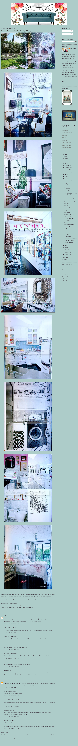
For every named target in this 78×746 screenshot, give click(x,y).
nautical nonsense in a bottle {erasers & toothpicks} (69, 234)
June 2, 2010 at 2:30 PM (11, 623)
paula (5, 662)
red (65, 222)
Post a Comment (4, 732)
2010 (64, 163)
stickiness (66, 203)
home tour (22, 607)
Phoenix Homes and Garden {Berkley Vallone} (16, 31)
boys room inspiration (69, 224)
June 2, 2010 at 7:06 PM (11, 677)
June (66, 178)
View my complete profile (69, 84)
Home (28, 734)
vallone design (29, 607)
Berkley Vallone (8, 596)
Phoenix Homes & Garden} (12, 603)
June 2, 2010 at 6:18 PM (11, 666)
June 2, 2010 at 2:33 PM (11, 632)
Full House (73, 48)
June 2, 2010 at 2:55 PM (11, 649)
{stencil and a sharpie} (69, 201)
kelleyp (5, 615)
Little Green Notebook (67, 273)
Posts (64, 30)
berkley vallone (10, 607)
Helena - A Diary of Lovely (10, 627)
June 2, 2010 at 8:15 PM (11, 687)
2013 (64, 156)
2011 (64, 161)
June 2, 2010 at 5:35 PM (11, 658)
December (67, 165)
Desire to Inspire (65, 278)
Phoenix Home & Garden (45, 596)
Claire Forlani (67, 207)
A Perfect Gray (7, 644)
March (66, 249)
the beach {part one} (69, 214)
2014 (64, 154)
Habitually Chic (65, 274)
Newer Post (3, 734)
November (67, 167)
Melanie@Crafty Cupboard (10, 699)
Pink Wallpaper (65, 271)
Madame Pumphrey (68, 242)
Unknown (6, 680)
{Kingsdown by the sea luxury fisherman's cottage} (69, 218)
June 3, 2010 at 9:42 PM (11, 716)
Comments (65, 33)
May (66, 245)
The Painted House (66, 267)
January (67, 254)
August (66, 174)
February (67, 252)
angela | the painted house (10, 653)
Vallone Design (26, 596)
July (66, 176)
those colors (67, 230)
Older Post (53, 734)
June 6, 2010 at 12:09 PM (11, 728)
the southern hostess (8, 691)
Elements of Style (65, 276)
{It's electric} (67, 212)
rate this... (66, 205)
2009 (64, 257)
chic (17, 607)
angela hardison (7, 720)
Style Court (64, 269)
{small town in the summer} (70, 180)
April (66, 247)
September (67, 172)
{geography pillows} (69, 198)
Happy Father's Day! (69, 210)
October (67, 169)
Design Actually (7, 710)
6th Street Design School (67, 280)
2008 (64, 259)
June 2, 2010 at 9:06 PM (11, 695)
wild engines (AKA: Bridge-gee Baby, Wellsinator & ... (70, 194)
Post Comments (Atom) (12, 738)
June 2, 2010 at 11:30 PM (11, 706)
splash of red (67, 190)
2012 (64, 158)
